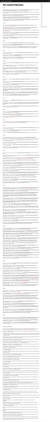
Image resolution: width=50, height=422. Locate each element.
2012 (41, 18)
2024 (41, 3)
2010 (41, 21)
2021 (41, 7)
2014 (41, 15)
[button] (49, 1)
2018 (41, 10)
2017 (41, 11)
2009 (41, 22)
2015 (41, 14)
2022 (41, 6)
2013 (41, 17)
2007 (41, 25)
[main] (21, 211)
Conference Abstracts (44, 26)
